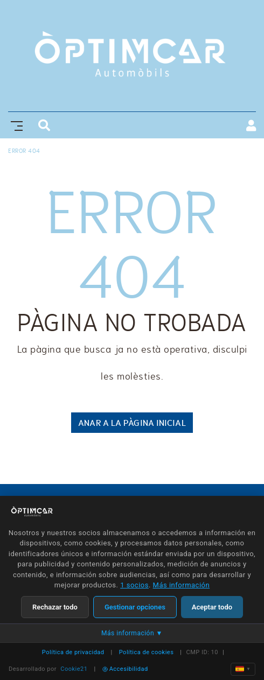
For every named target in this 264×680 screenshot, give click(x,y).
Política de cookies (146, 652)
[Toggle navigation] (14, 124)
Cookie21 (73, 668)
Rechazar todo (55, 607)
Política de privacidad (73, 652)
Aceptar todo (212, 607)
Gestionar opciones (135, 607)
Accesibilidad (125, 668)
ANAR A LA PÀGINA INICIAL (131, 422)
